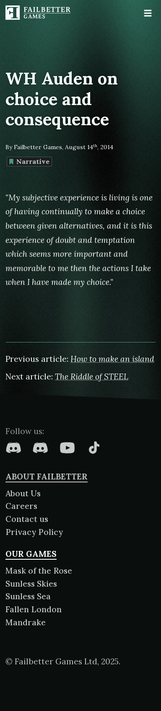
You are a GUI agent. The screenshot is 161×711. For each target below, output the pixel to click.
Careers (21, 506)
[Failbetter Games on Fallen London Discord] (13, 448)
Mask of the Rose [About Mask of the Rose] (38, 571)
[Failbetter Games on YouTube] (67, 448)
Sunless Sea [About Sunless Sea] (28, 596)
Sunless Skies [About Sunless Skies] (31, 584)
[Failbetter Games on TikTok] (94, 448)
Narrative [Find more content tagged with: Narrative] (29, 161)
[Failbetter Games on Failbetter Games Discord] (40, 448)
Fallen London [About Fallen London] (33, 609)
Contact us (26, 519)
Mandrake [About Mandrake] (25, 622)
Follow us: (24, 431)
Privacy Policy (34, 532)
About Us (23, 493)
